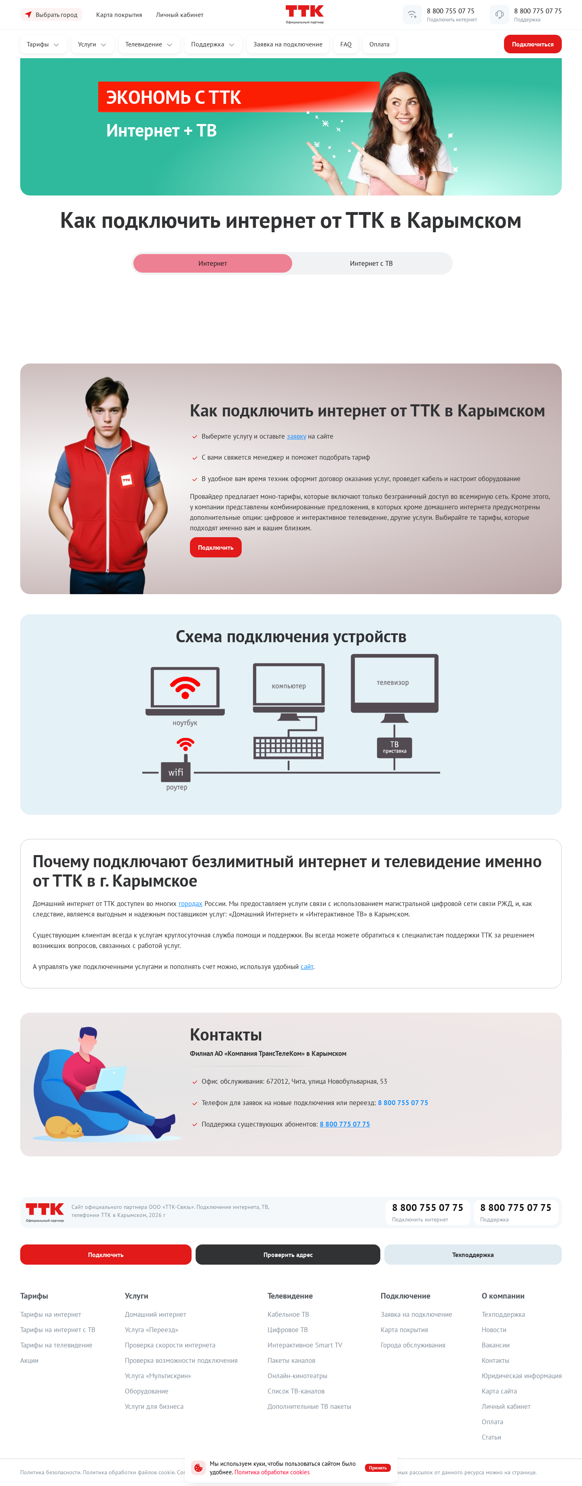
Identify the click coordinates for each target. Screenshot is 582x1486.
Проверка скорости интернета (170, 1345)
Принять (378, 1468)
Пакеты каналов (291, 1360)
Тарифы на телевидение (56, 1345)
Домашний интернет (155, 1314)
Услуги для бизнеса (154, 1406)
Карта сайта (499, 1391)
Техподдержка (503, 1314)
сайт (307, 966)
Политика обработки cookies (272, 1472)
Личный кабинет (179, 15)
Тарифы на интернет (50, 1314)
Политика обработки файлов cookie (129, 1472)
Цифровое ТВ (288, 1329)
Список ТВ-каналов (296, 1391)
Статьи (491, 1437)
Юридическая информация (522, 1375)
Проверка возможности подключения (181, 1360)
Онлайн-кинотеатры (297, 1375)
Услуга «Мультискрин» (158, 1375)
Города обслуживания (413, 1345)
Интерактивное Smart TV (305, 1345)
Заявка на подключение (416, 1314)
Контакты (495, 1360)
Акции (29, 1360)
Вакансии (496, 1345)
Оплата (379, 44)
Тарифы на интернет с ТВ (57, 1329)
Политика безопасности (50, 1472)
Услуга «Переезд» (151, 1329)
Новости (494, 1329)
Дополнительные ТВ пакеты (309, 1406)
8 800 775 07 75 (538, 10)
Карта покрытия (404, 1329)
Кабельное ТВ (288, 1314)
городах (190, 903)
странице (524, 1472)
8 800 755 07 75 (450, 10)
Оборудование (147, 1391)
